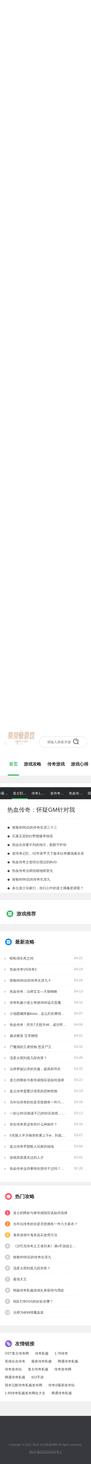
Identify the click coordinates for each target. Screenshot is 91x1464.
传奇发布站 (13, 1369)
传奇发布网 (62, 1369)
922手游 (37, 1377)
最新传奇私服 (41, 1361)
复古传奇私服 (38, 1369)
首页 (13, 764)
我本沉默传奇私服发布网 (23, 1385)
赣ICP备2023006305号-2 (45, 1452)
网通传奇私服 (68, 1361)
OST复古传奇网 (17, 1353)
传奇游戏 (56, 764)
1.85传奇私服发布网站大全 (25, 1393)
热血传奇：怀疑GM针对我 (41, 809)
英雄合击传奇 (15, 1361)
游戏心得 (79, 764)
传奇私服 (42, 1353)
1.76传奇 (61, 1353)
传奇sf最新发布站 (61, 1385)
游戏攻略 (32, 764)
